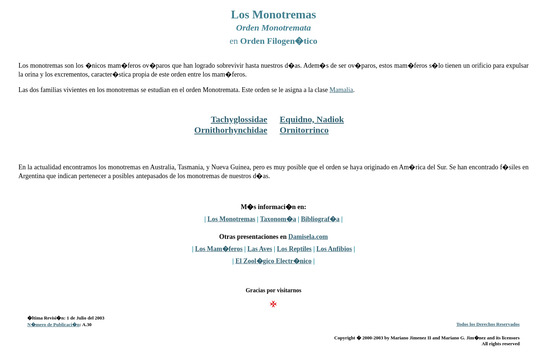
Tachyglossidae (239, 119)
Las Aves (259, 249)
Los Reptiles (294, 249)
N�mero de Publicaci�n (53, 324)
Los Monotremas (231, 219)
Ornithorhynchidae (230, 130)
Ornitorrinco (304, 130)
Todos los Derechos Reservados (487, 324)
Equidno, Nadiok (312, 119)
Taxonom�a (278, 219)
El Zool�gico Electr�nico (273, 261)
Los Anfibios (334, 249)
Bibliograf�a (320, 219)
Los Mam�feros (218, 249)
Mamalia (341, 89)
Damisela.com (308, 236)
